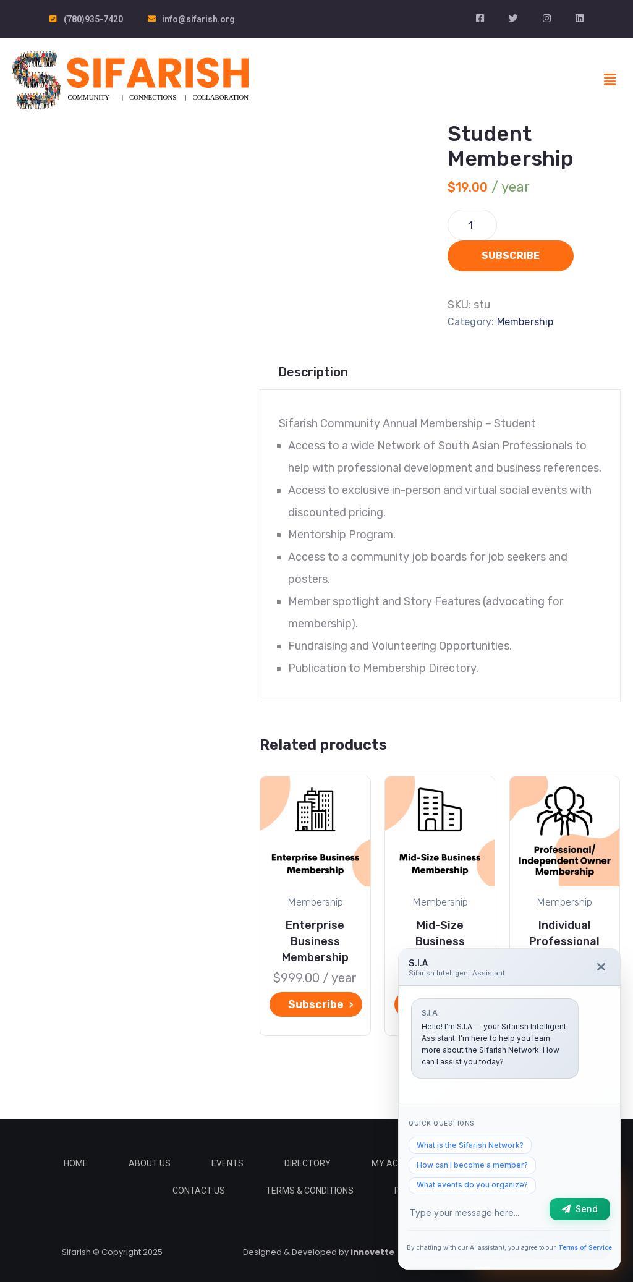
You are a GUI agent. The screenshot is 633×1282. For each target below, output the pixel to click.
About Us (150, 1163)
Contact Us (198, 1190)
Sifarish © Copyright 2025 (112, 1252)
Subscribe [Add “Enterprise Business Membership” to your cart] (316, 1004)
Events (227, 1163)
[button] (610, 79)
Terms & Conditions (310, 1190)
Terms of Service (585, 1247)
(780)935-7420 (93, 19)
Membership (525, 322)
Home (76, 1163)
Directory (307, 1163)
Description (313, 372)
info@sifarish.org (198, 19)
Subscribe (511, 255)
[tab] (313, 372)
